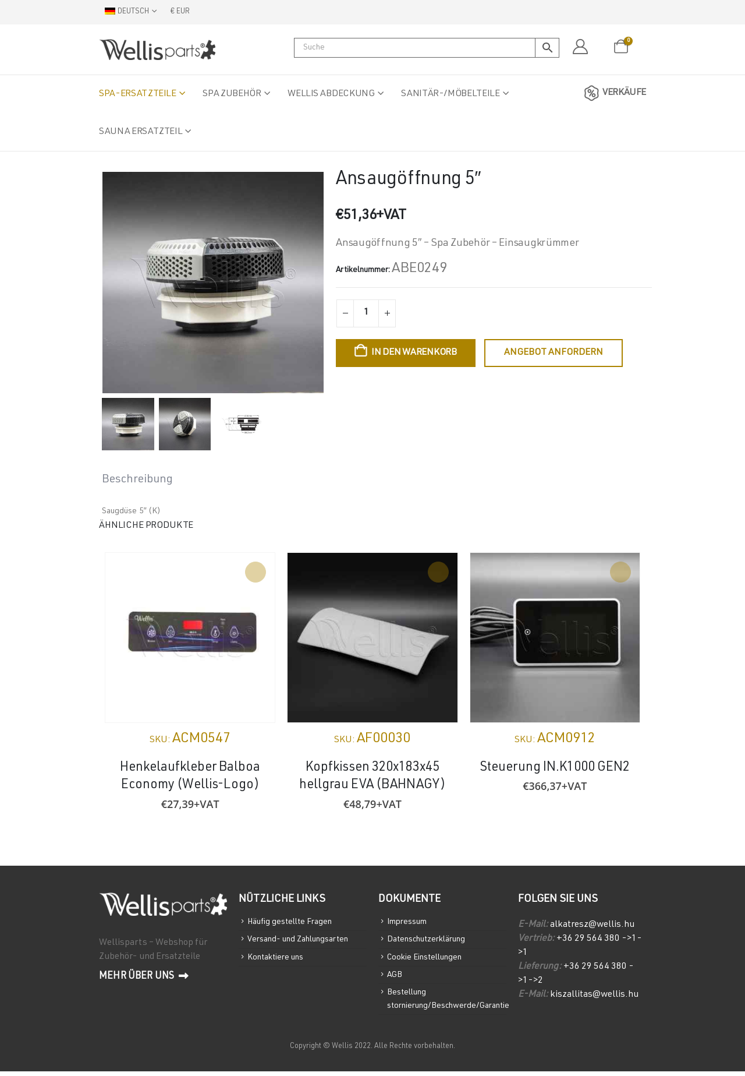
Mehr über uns (144, 976)
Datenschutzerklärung (429, 940)
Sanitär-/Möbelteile (450, 94)
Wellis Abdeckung (331, 94)
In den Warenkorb (414, 353)
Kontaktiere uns (277, 959)
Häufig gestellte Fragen (292, 922)
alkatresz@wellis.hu (592, 925)
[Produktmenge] (366, 313)
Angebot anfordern (553, 353)
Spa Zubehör (232, 94)
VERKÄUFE (613, 93)
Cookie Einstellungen (426, 959)
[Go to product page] (190, 637)
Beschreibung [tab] (137, 480)
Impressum (407, 922)
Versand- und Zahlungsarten (300, 940)
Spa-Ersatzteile (137, 94)
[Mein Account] (580, 47)
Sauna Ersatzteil (140, 132)
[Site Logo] (157, 49)
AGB (395, 977)
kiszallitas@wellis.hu (594, 995)
